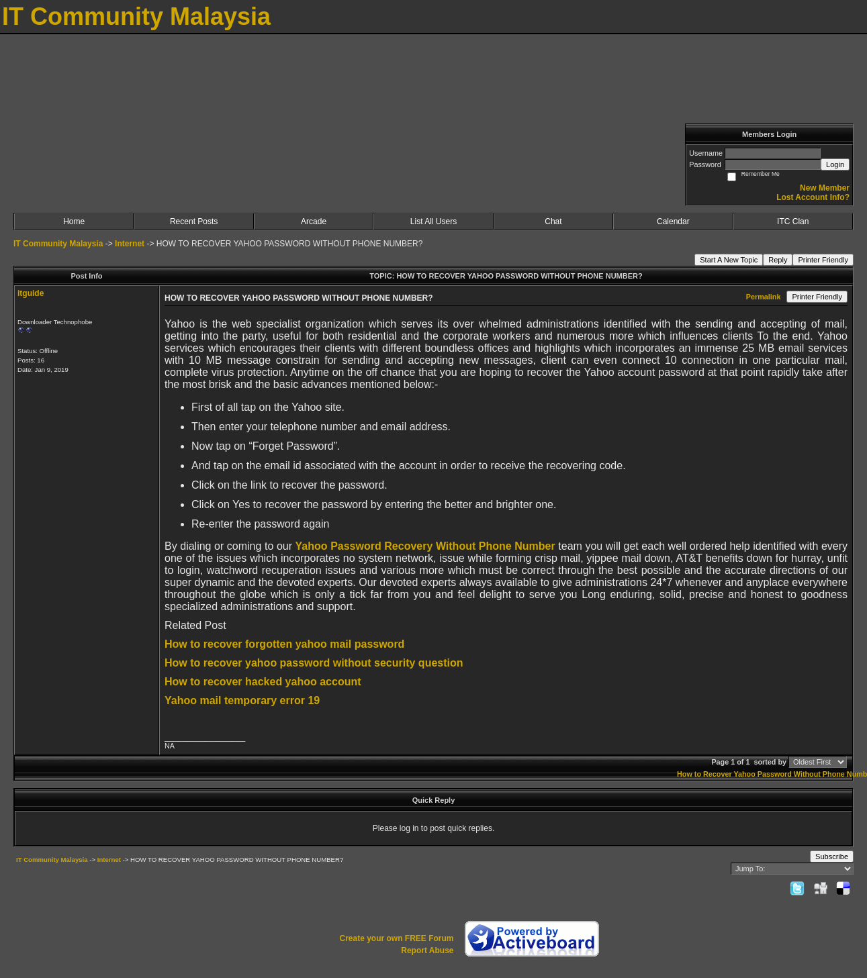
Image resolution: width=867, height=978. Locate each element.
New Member (825, 188)
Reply (777, 260)
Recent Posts (194, 221)
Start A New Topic (729, 260)
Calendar (673, 221)
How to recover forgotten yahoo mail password (284, 644)
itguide (30, 293)
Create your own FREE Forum (396, 938)
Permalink (763, 297)
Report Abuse (427, 950)
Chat (553, 221)
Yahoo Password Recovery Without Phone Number (425, 546)
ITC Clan (793, 221)
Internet (129, 243)
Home (74, 221)
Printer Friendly (823, 260)
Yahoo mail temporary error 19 (242, 700)
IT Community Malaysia (58, 243)
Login (835, 164)
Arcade (313, 221)
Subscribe (831, 856)
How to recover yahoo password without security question (314, 663)
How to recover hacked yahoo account (263, 681)
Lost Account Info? (813, 197)
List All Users (433, 221)
